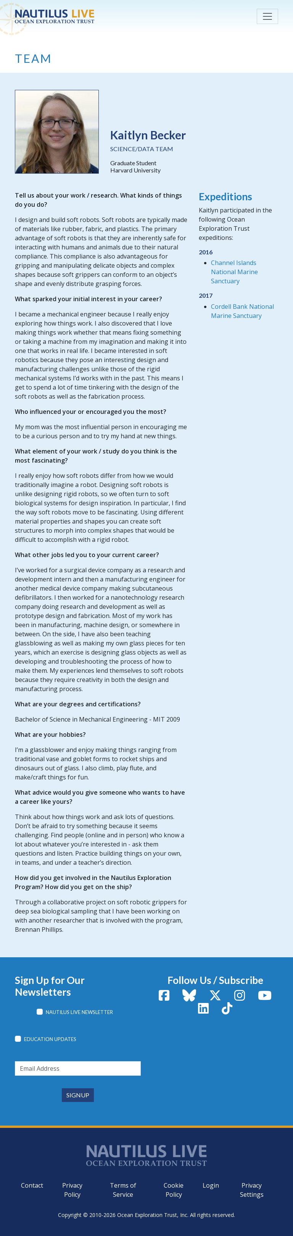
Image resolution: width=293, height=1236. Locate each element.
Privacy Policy (72, 1190)
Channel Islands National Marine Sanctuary (234, 272)
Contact (32, 1185)
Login (211, 1185)
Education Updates (50, 1039)
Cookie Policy (174, 1190)
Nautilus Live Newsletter (79, 1012)
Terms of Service (123, 1190)
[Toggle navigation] (267, 16)
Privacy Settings (252, 1190)
